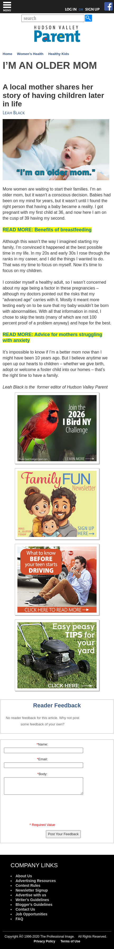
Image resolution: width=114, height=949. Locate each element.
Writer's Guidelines (32, 900)
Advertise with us (31, 895)
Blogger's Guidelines (34, 904)
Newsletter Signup (32, 890)
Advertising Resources (36, 881)
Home (7, 54)
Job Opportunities (32, 914)
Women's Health (30, 54)
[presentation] (43, 809)
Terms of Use (70, 941)
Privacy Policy (44, 941)
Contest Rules (28, 885)
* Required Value (42, 825)
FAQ (19, 919)
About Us (24, 876)
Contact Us (25, 909)
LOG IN (71, 9)
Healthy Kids (58, 54)
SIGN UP (92, 9)
